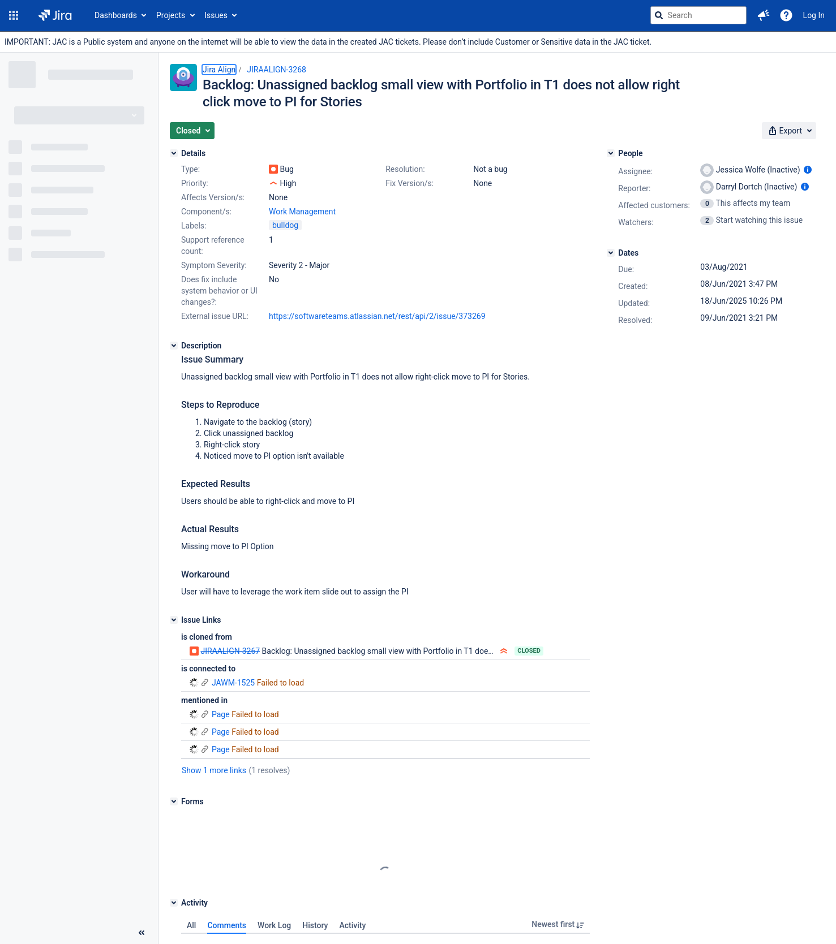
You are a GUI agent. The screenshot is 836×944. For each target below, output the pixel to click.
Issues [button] (216, 15)
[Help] (786, 15)
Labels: (193, 225)
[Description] (174, 346)
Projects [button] (170, 15)
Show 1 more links (214, 770)
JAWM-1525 (221, 682)
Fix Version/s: (409, 183)
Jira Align (219, 69)
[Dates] (611, 253)
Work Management (302, 211)
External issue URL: (214, 316)
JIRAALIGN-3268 (276, 69)
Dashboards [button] (116, 15)
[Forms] (174, 801)
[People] (611, 153)
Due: (626, 269)
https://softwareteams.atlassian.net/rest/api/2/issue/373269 (377, 316)
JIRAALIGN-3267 (230, 651)
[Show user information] (807, 169)
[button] (14, 15)
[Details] (174, 153)
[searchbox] (698, 15)
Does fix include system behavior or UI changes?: (219, 291)
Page (209, 714)
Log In (814, 15)
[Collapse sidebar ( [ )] (141, 932)
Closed (529, 650)
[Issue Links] (174, 620)
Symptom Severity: (214, 265)
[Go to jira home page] (55, 15)
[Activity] (174, 903)
